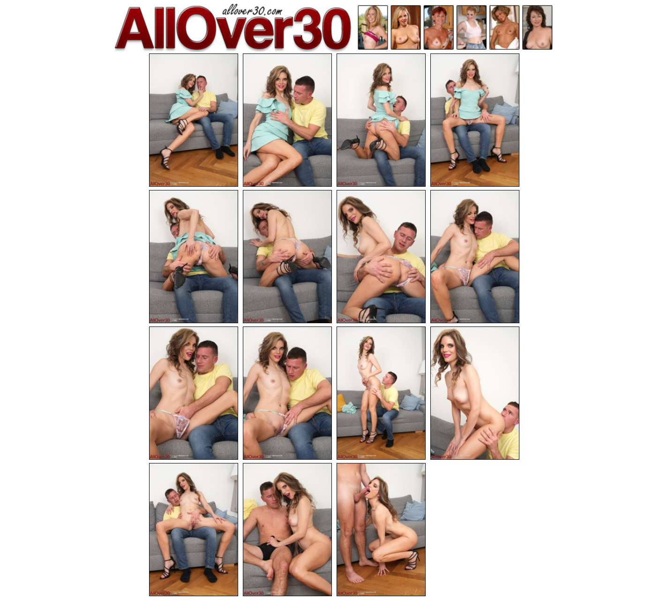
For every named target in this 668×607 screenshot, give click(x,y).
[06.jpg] (287, 256)
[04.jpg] (474, 120)
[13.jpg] (193, 529)
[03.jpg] (381, 120)
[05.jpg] (193, 256)
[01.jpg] (193, 120)
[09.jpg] (193, 393)
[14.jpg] (287, 529)
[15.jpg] (381, 529)
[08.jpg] (474, 256)
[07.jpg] (381, 256)
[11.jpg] (381, 393)
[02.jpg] (287, 120)
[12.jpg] (474, 393)
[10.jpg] (287, 393)
